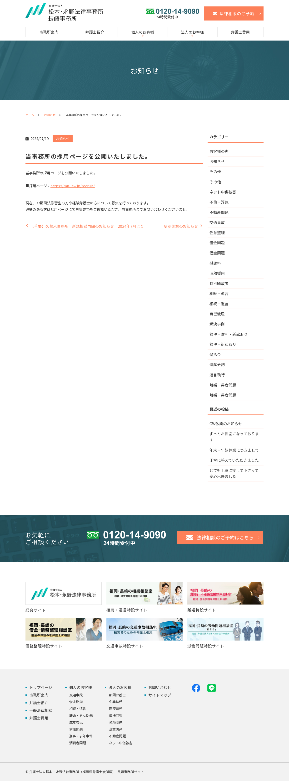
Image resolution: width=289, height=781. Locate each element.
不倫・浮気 (219, 202)
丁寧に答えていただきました (234, 460)
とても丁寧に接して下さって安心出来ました (234, 473)
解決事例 (217, 324)
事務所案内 (48, 32)
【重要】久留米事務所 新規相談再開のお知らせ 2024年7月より (87, 226)
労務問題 (115, 722)
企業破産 (115, 729)
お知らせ (49, 115)
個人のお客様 (142, 32)
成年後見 (76, 722)
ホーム (29, 115)
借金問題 (217, 242)
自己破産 (217, 313)
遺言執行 (217, 375)
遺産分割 (217, 364)
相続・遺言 (219, 293)
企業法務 (115, 701)
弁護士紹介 (94, 32)
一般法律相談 (40, 710)
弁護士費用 (240, 32)
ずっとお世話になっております (234, 437)
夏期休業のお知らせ (181, 226)
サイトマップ (159, 695)
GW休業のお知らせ (225, 423)
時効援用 (217, 273)
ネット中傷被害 (222, 192)
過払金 (215, 354)
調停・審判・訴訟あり (228, 334)
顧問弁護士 (117, 694)
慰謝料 (215, 263)
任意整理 (217, 232)
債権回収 (115, 715)
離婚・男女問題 (222, 385)
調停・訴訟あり (222, 344)
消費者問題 (77, 742)
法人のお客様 (192, 32)
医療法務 (115, 708)
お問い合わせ (159, 687)
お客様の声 (219, 151)
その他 (215, 171)
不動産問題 (219, 212)
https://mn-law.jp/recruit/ (72, 185)
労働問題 (76, 729)
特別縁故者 (219, 283)
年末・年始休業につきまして (234, 450)
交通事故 (217, 222)
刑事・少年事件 (81, 735)
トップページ (40, 687)
